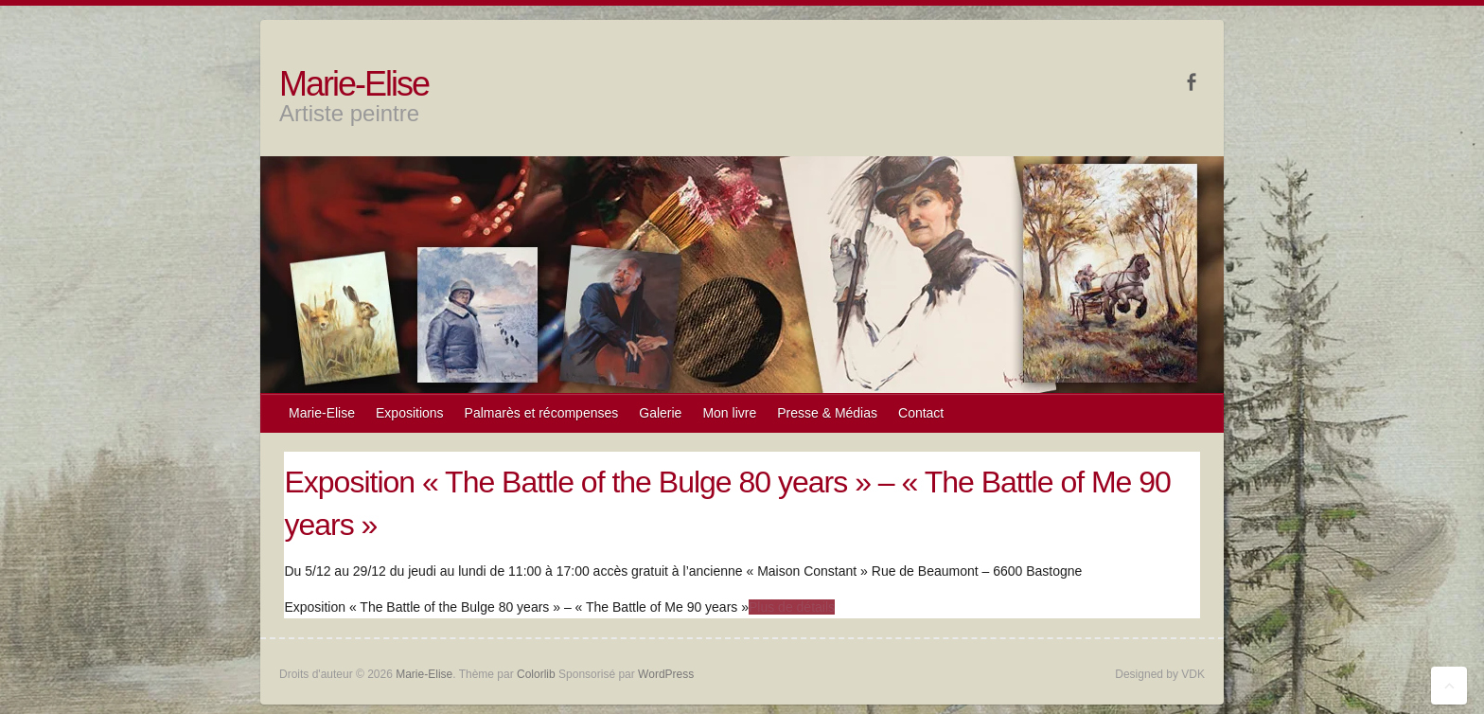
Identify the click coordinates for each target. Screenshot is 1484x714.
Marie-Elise (354, 83)
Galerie (660, 412)
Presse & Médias (827, 412)
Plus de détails (792, 607)
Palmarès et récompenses (542, 412)
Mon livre (729, 412)
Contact (921, 412)
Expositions (410, 412)
